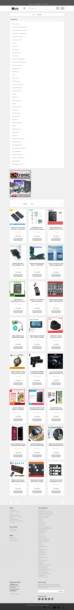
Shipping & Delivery (14, 520)
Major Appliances (16, 161)
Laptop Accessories (16, 106)
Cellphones (14, 135)
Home (34, 14)
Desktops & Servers (16, 129)
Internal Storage (16, 116)
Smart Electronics (16, 52)
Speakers (14, 43)
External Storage (16, 113)
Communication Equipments (19, 148)
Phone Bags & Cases (17, 145)
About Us (12, 519)
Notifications (13, 539)
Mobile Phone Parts (16, 141)
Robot (13, 75)
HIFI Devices (15, 46)
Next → (61, 502)
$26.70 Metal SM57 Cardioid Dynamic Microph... (42, 1)
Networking (14, 119)
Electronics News (14, 542)
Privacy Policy (13, 511)
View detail (18, 236)
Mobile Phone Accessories (18, 138)
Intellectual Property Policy (16, 522)
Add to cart (18, 239)
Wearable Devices (16, 68)
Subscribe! (60, 592)
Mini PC (14, 126)
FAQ (11, 514)
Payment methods (14, 516)
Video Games (15, 55)
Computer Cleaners (16, 90)
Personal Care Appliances (18, 157)
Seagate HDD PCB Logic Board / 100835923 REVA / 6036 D (37, 265)
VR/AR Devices (15, 71)
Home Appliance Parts (17, 164)
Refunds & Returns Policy (16, 517)
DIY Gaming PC (15, 132)
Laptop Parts (15, 110)
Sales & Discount (14, 540)
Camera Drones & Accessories (19, 27)
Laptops (14, 103)
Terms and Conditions (15, 513)
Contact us (31, 4)
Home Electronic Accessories (19, 62)
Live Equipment (15, 49)
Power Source (15, 78)
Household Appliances (17, 154)
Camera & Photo (16, 24)
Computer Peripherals (17, 87)
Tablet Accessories (16, 100)
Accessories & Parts (17, 65)
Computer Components (17, 84)
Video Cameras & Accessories (19, 33)
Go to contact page (14, 595)
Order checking (38, 4)
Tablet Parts (15, 97)
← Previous (14, 502)
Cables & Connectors (17, 122)
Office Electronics (16, 81)
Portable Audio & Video (17, 36)
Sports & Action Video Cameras (19, 30)
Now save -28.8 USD (26, 1)
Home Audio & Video (17, 40)
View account (45, 4)
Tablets (14, 94)
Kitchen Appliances (16, 151)
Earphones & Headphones (18, 59)
